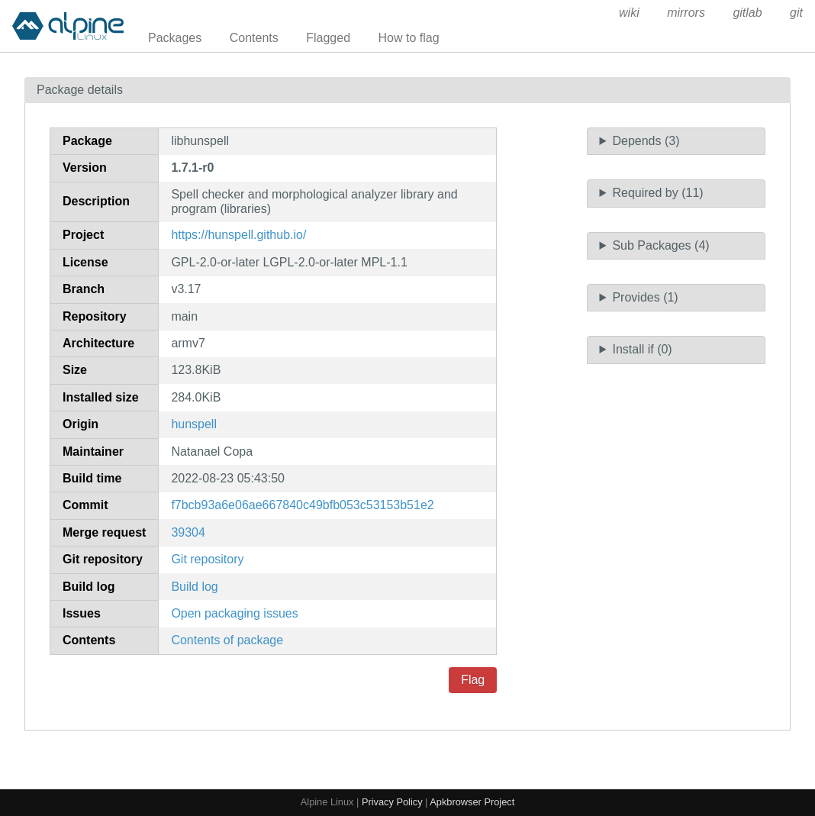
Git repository (207, 559)
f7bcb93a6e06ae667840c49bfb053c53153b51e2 (302, 504)
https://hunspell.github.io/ (238, 234)
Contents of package (227, 640)
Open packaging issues (234, 613)
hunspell (194, 424)
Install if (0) (642, 349)
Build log (194, 586)
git (796, 12)
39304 (188, 532)
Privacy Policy (392, 802)
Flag (473, 679)
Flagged (328, 37)
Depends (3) (645, 140)
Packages (174, 37)
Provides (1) (645, 297)
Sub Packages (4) (660, 245)
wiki (629, 12)
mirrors (686, 12)
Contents (254, 37)
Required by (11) (657, 192)
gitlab (747, 12)
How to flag (409, 37)
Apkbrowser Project (472, 802)
